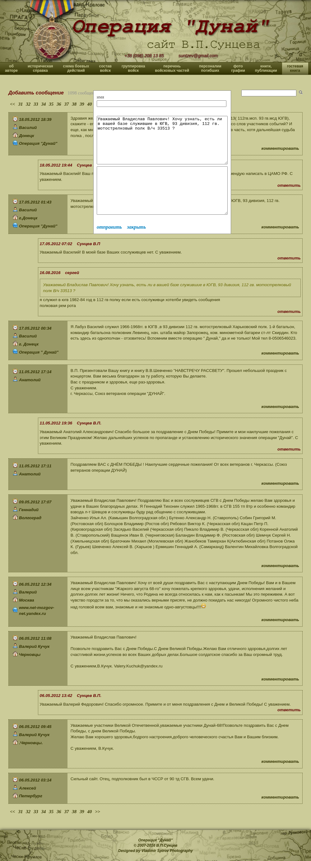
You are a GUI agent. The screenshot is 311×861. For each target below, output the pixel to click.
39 (82, 104)
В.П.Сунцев (167, 845)
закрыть (136, 245)
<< (12, 104)
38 (74, 104)
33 (36, 104)
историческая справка (40, 68)
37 (66, 104)
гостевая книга (295, 68)
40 (89, 104)
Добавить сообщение (36, 92)
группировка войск (133, 68)
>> (97, 811)
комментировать (280, 148)
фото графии (238, 68)
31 (20, 104)
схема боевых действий (76, 68)
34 (43, 104)
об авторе (11, 68)
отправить (109, 245)
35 (51, 104)
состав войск (105, 68)
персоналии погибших (210, 68)
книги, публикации (266, 68)
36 (59, 104)
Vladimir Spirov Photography (167, 851)
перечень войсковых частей (172, 68)
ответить (289, 185)
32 (28, 104)
